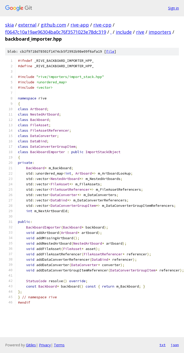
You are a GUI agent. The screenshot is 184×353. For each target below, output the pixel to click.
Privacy (45, 345)
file (110, 51)
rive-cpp (102, 25)
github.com (53, 25)
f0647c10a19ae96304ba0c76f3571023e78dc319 (55, 32)
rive (140, 32)
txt (162, 345)
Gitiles (31, 345)
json (175, 345)
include (124, 32)
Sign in (173, 8)
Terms (59, 345)
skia (9, 25)
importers (160, 32)
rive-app (79, 25)
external (27, 25)
